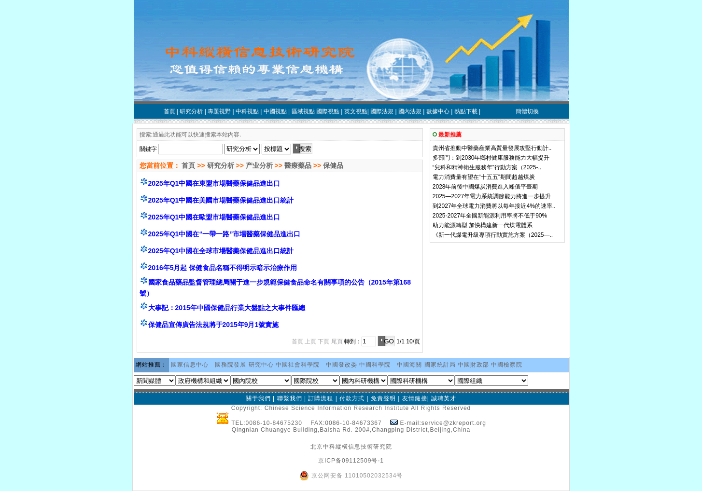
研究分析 (220, 165)
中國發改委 (341, 364)
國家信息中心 (190, 364)
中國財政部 (473, 364)
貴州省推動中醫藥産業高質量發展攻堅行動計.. (492, 148)
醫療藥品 (297, 165)
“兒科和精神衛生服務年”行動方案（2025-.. (487, 167)
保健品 (333, 165)
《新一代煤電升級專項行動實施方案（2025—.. (493, 235)
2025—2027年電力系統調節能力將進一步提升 (492, 196)
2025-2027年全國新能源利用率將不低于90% (490, 215)
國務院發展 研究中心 (244, 364)
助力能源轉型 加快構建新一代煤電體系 (483, 225)
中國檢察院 (506, 364)
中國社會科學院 (298, 364)
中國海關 (409, 364)
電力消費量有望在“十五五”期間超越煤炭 (484, 177)
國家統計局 (440, 364)
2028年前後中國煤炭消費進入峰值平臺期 (485, 186)
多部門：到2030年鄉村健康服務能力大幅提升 (491, 157)
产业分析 (259, 165)
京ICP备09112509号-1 (351, 460)
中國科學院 (375, 364)
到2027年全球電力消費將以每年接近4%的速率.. (494, 206)
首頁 (188, 165)
